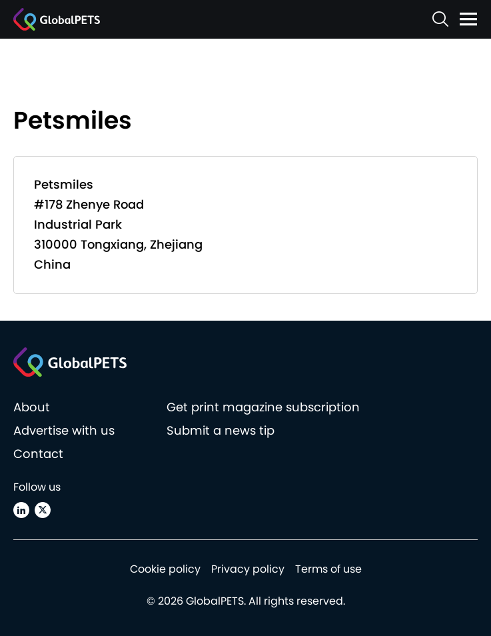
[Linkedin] (21, 510)
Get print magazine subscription (263, 407)
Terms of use (328, 569)
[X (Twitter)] (43, 510)
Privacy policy (247, 569)
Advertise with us (64, 430)
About (31, 407)
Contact (38, 453)
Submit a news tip (220, 430)
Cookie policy (165, 569)
